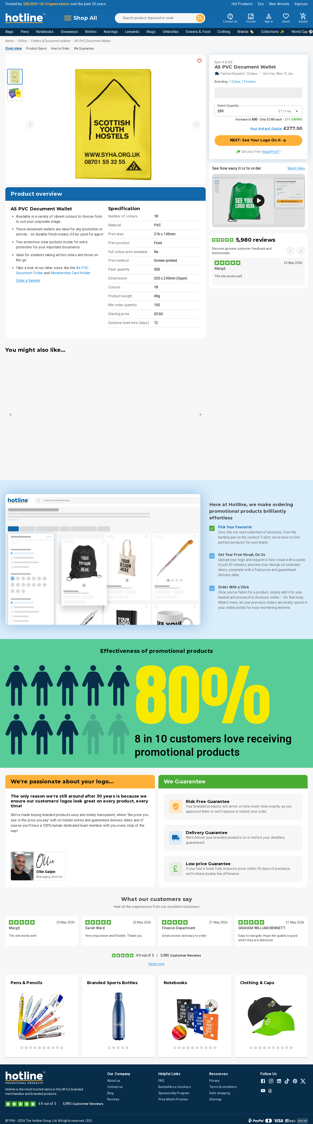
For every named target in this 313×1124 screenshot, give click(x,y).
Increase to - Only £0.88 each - (269, 119)
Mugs (151, 32)
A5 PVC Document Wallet (93, 41)
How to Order (60, 48)
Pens (25, 32)
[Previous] (10, 414)
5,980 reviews (255, 240)
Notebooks (45, 32)
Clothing (223, 32)
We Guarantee (84, 48)
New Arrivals (279, 4)
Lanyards (132, 32)
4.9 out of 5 (145, 955)
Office (22, 41)
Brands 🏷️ (245, 32)
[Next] (200, 414)
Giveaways (69, 32)
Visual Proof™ (271, 151)
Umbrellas (171, 32)
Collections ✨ (272, 32)
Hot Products (242, 4)
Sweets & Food (198, 32)
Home (9, 41)
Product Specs (36, 48)
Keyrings (111, 32)
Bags (9, 32)
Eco (261, 4)
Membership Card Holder (70, 273)
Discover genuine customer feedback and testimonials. (241, 251)
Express (301, 4)
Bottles (91, 32)
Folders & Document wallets (51, 41)
